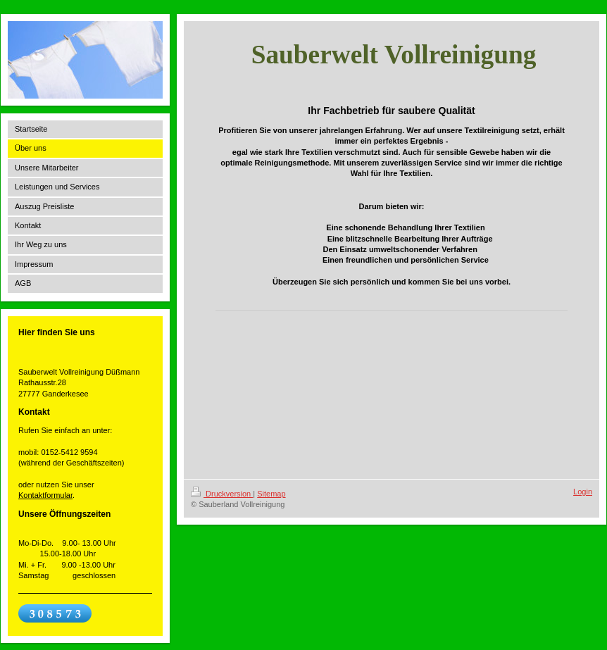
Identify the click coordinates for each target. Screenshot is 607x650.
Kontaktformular (45, 495)
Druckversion (222, 493)
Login (582, 491)
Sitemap (271, 493)
